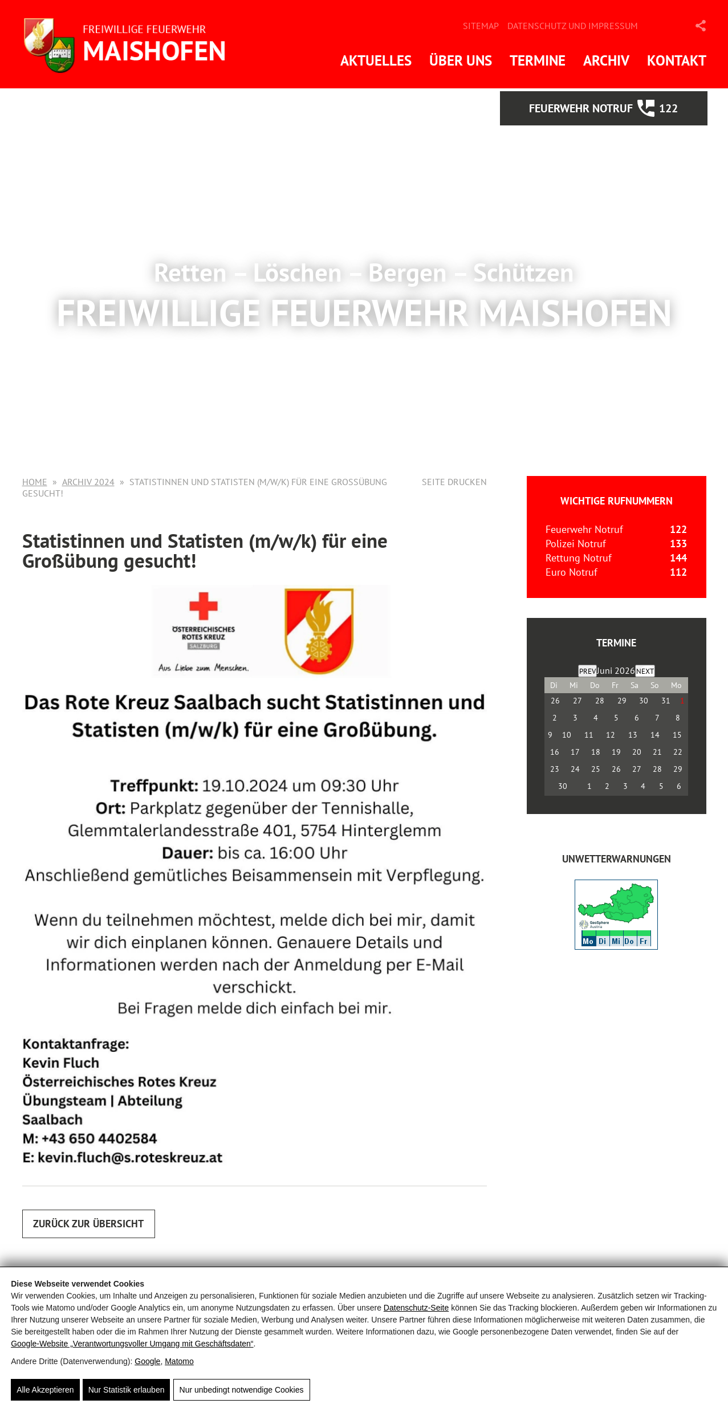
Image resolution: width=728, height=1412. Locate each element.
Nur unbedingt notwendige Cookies (241, 1389)
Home (34, 481)
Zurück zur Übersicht (89, 1223)
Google (147, 1361)
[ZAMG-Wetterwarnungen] (616, 946)
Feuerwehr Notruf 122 (617, 108)
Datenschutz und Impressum (572, 25)
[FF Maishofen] (130, 44)
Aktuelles (376, 60)
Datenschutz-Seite (416, 1307)
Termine (538, 60)
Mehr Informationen (364, 371)
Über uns (460, 60)
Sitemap (481, 25)
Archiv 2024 (88, 481)
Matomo (179, 1361)
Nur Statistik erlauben (126, 1389)
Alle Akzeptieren (45, 1389)
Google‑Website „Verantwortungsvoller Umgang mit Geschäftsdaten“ (132, 1343)
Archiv (606, 60)
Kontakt (676, 60)
